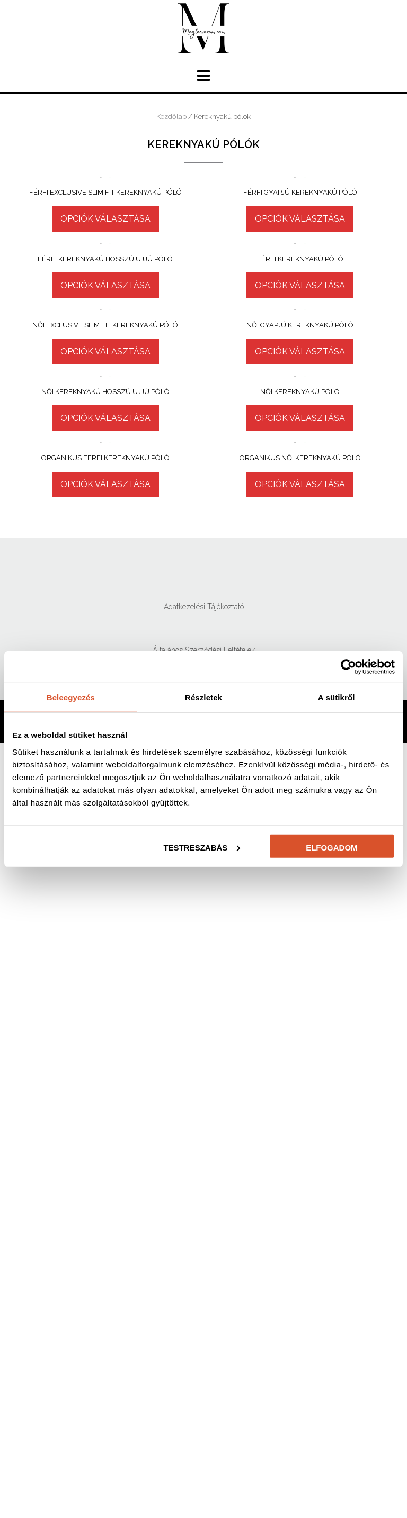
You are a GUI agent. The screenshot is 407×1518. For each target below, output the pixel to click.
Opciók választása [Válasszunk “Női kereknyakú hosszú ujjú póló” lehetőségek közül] (105, 1049)
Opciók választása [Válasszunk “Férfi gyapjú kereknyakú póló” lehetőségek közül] (300, 347)
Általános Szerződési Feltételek (204, 1425)
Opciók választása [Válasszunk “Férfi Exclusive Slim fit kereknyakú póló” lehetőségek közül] (105, 390)
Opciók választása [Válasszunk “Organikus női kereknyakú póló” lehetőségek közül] (300, 1251)
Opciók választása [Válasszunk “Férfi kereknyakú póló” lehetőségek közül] (300, 553)
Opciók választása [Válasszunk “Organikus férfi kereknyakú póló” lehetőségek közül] (105, 1259)
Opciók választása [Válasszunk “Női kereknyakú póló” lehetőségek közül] (300, 994)
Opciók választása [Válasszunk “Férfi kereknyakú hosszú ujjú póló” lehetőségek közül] (105, 608)
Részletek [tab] (203, 697)
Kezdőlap (171, 117)
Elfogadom (332, 847)
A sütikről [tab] (336, 697)
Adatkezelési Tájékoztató (204, 1381)
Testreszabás (201, 847)
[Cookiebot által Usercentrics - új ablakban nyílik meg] (348, 667)
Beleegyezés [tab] (71, 697)
